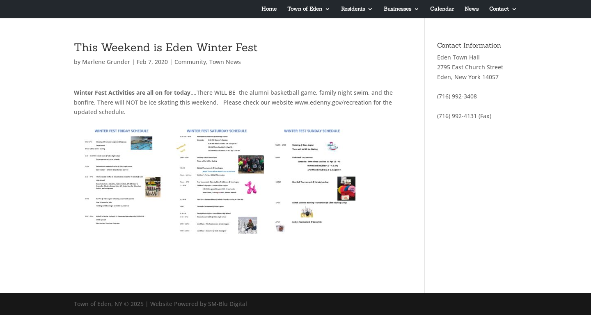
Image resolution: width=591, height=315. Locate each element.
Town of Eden (304, 9)
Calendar (442, 9)
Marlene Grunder (106, 62)
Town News (225, 62)
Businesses (397, 9)
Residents (353, 9)
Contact (499, 9)
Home (269, 9)
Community (190, 62)
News (472, 9)
